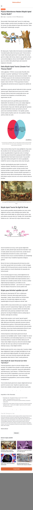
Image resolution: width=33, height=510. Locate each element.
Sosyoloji (3, 9)
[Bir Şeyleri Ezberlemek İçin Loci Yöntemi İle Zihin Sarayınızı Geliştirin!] (24, 458)
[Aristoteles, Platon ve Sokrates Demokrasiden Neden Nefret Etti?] (8, 445)
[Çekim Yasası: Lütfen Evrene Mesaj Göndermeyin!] (8, 458)
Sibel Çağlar (4, 16)
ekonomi (17, 433)
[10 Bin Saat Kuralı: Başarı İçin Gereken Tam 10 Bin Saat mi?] (24, 445)
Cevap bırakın (16, 469)
